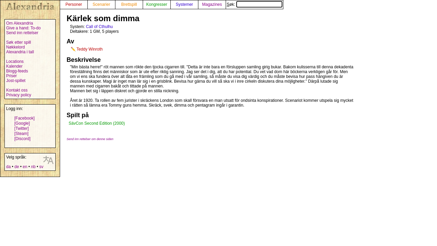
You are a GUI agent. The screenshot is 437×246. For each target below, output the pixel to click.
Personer (74, 4)
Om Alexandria (19, 23)
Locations (15, 61)
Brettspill (129, 4)
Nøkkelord (15, 47)
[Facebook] (24, 118)
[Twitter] (21, 128)
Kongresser (156, 4)
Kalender (14, 66)
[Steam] (21, 133)
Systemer (184, 4)
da (8, 166)
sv (41, 166)
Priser (11, 75)
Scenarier (101, 4)
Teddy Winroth (89, 49)
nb (33, 166)
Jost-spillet (16, 80)
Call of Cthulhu (99, 26)
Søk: (254, 4)
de (16, 166)
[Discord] (22, 138)
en (25, 166)
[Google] (22, 123)
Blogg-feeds (17, 71)
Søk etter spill (18, 42)
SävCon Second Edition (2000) (97, 123)
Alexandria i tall (20, 52)
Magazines (212, 4)
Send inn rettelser (22, 32)
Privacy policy (18, 95)
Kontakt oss (17, 90)
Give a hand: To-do (23, 28)
